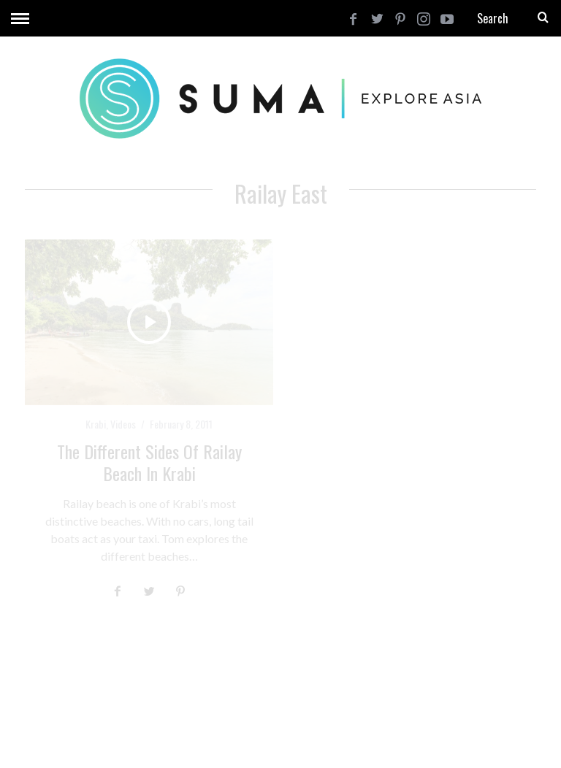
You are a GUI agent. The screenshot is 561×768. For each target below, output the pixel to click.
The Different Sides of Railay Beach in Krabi (149, 462)
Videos (123, 423)
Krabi (95, 423)
